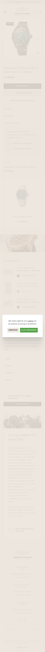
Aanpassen (13, 330)
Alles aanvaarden (28, 330)
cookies (30, 321)
